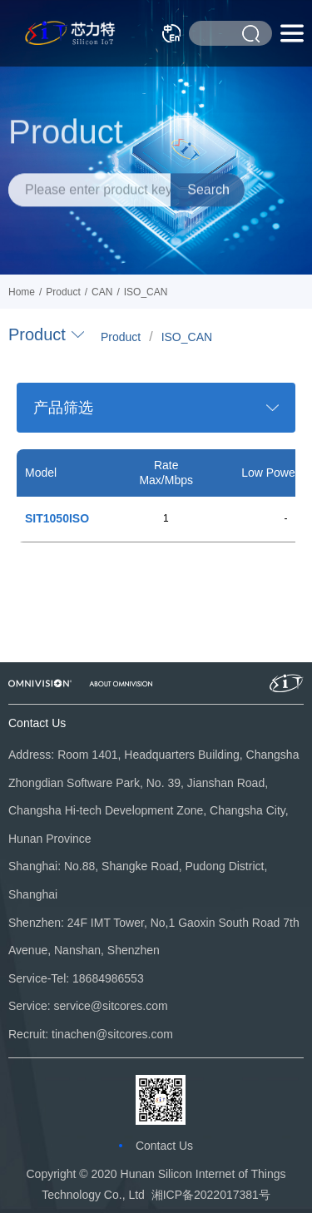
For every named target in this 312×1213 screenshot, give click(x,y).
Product (121, 337)
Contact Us (164, 1145)
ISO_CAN (186, 337)
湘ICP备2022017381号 (210, 1194)
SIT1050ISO (57, 518)
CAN (102, 292)
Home (21, 292)
